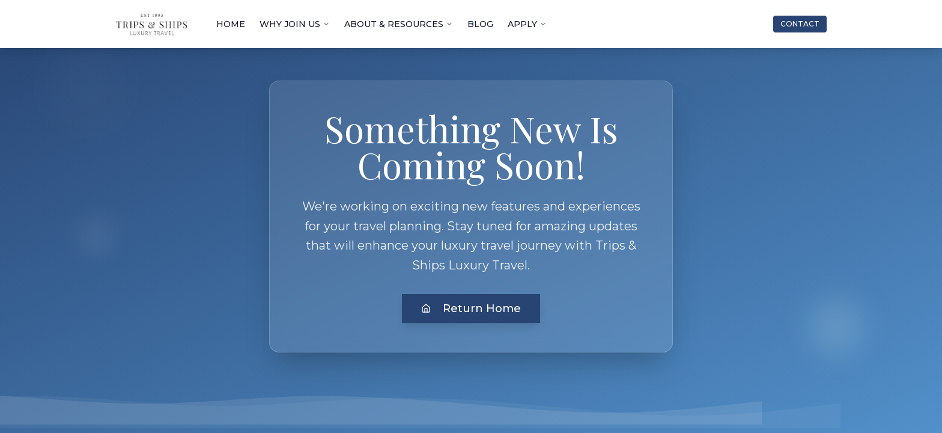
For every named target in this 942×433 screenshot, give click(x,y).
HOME (230, 24)
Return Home (471, 308)
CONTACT (799, 23)
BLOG (480, 24)
